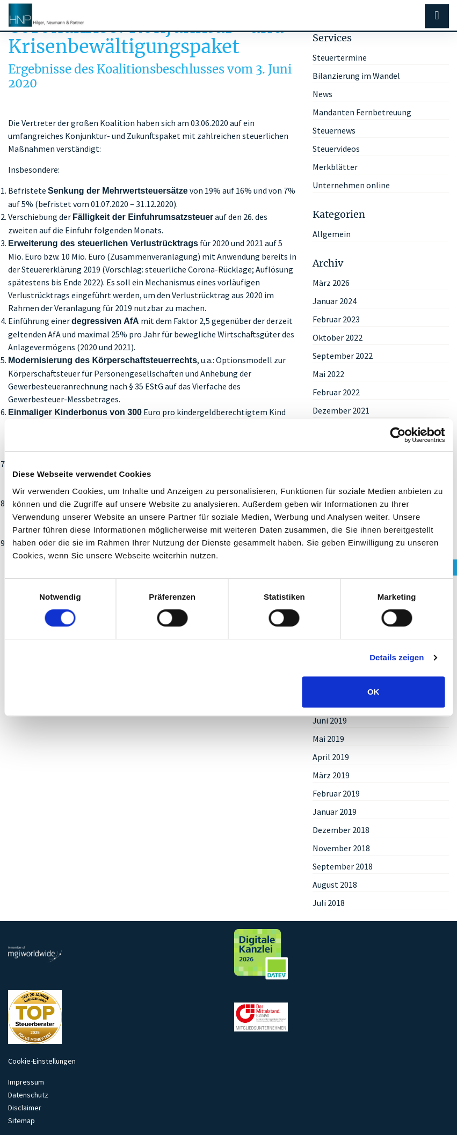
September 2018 (343, 866)
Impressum (26, 1082)
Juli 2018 (329, 902)
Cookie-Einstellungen (42, 1061)
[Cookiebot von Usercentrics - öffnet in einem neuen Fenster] (398, 435)
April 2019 (331, 756)
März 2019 (331, 775)
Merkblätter (335, 166)
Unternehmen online (351, 185)
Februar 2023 (336, 319)
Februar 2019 (336, 793)
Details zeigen (396, 657)
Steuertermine (340, 57)
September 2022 (343, 355)
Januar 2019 (335, 811)
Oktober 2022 (337, 337)
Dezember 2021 (341, 410)
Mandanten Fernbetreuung (362, 112)
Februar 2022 (336, 392)
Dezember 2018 (341, 829)
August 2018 (335, 884)
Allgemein (332, 234)
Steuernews (334, 130)
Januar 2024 (335, 301)
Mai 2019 (328, 738)
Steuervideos (336, 148)
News (322, 94)
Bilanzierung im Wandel (356, 75)
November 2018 (341, 848)
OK (373, 691)
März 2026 (331, 282)
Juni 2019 (330, 720)
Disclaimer (24, 1107)
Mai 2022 (328, 373)
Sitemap (21, 1120)
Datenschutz (28, 1095)
